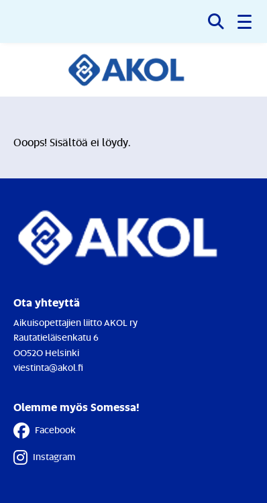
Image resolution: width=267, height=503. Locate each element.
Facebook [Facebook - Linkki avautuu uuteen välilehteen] (44, 431)
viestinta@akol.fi (48, 367)
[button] (245, 21)
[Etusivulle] (134, 70)
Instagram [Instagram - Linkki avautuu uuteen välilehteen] (44, 457)
